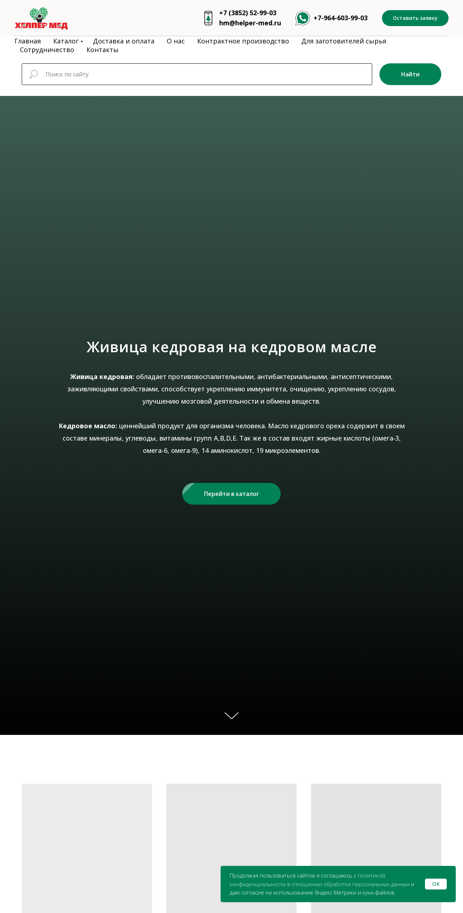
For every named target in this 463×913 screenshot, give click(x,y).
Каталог (65, 41)
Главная (27, 41)
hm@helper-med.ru (250, 22)
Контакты (102, 49)
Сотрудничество (47, 49)
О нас (176, 41)
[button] (415, 18)
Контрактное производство (243, 41)
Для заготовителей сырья (343, 41)
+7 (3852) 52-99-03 (247, 12)
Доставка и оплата (123, 41)
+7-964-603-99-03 (341, 17)
